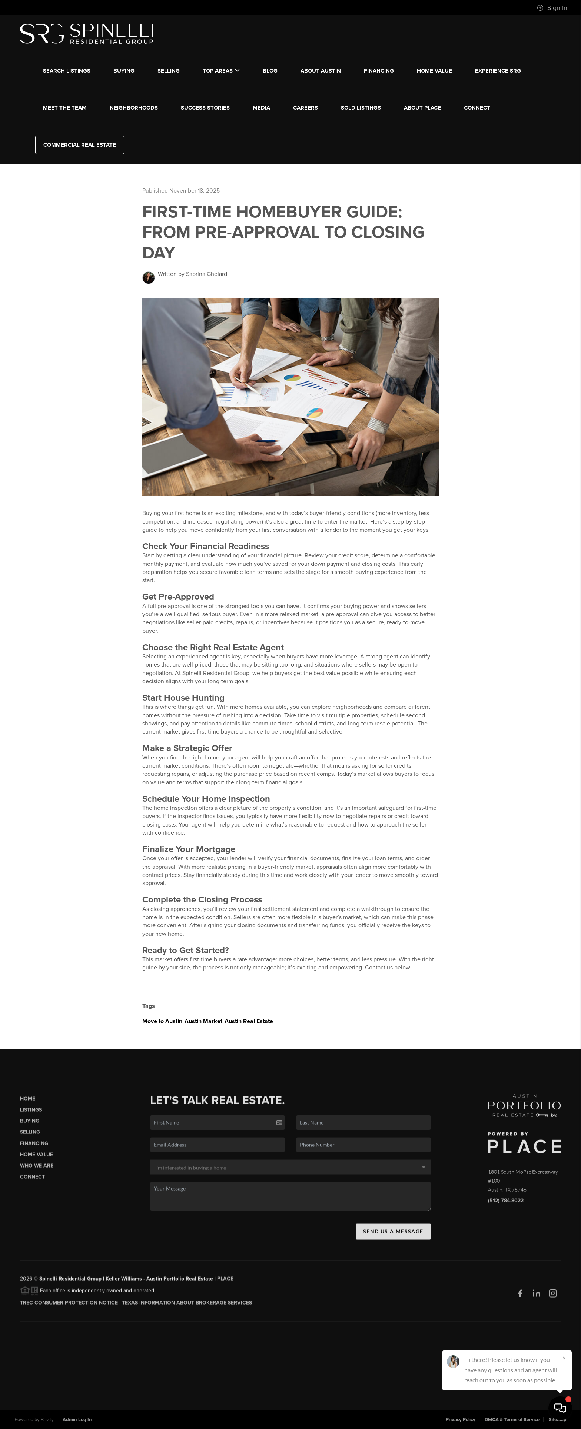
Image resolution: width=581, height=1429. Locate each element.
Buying (29, 1124)
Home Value (434, 70)
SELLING (168, 70)
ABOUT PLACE (422, 107)
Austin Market (203, 1021)
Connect (32, 1179)
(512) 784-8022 (506, 1203)
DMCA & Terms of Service (512, 1420)
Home (27, 1101)
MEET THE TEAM (65, 107)
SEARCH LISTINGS (66, 70)
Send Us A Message (393, 1234)
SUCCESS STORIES (205, 107)
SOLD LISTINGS (361, 107)
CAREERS (305, 107)
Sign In (552, 7)
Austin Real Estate (249, 1021)
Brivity (47, 1420)
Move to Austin (162, 1021)
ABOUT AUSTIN (321, 70)
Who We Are (36, 1168)
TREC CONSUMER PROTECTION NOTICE (69, 1305)
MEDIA (261, 107)
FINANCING (379, 70)
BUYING (124, 70)
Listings (31, 1112)
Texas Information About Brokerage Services (187, 1305)
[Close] (564, 1358)
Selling (30, 1135)
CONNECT (477, 107)
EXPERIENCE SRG (498, 70)
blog (270, 70)
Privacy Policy (460, 1420)
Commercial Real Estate (79, 144)
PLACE (225, 1281)
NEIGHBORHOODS (134, 107)
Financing (34, 1146)
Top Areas (221, 70)
